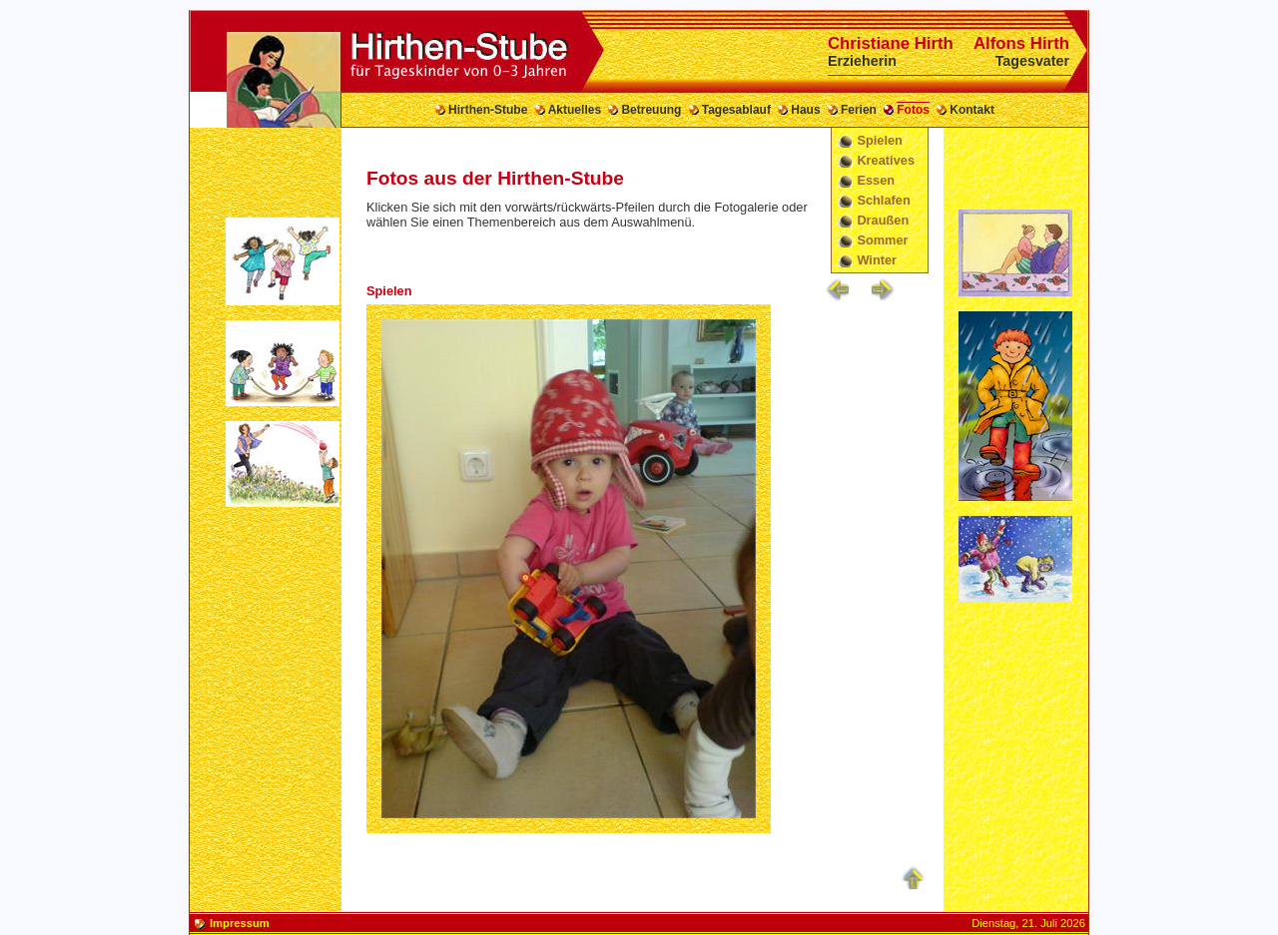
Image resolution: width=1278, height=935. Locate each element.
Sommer (882, 240)
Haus (805, 110)
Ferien (859, 110)
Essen (876, 180)
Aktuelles (574, 110)
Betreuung (651, 110)
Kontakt (972, 110)
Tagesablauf (736, 110)
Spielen (880, 140)
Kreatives (886, 160)
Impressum (240, 923)
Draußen (883, 220)
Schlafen (883, 200)
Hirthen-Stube (487, 110)
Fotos (913, 110)
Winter (877, 259)
